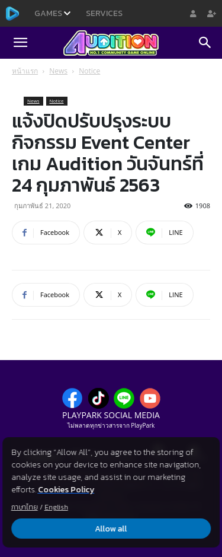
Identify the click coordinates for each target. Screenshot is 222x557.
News (58, 71)
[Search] (205, 43)
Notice (89, 71)
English (56, 507)
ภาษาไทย (24, 507)
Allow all (111, 529)
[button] (20, 43)
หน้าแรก (25, 71)
